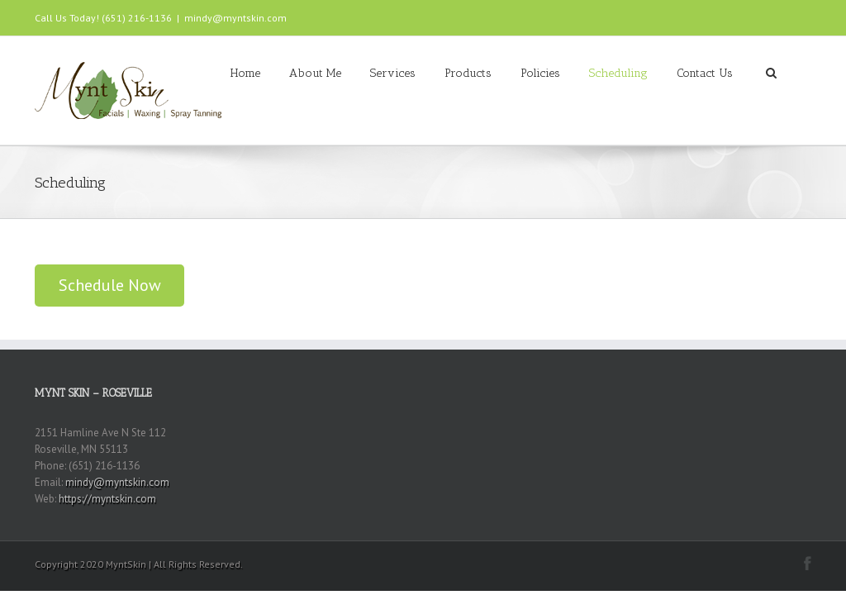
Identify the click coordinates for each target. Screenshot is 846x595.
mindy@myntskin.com (235, 18)
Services (393, 73)
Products (468, 73)
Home (245, 73)
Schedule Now (110, 285)
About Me (315, 73)
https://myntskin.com (107, 499)
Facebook (807, 563)
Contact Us (705, 73)
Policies (540, 73)
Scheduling (618, 73)
